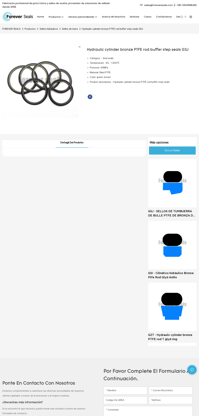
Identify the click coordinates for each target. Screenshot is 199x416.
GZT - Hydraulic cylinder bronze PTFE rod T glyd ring (170, 337)
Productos (30, 29)
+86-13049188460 (185, 5)
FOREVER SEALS (11, 29)
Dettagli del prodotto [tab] (71, 142)
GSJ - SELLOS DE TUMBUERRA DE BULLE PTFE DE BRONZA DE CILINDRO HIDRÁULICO (171, 214)
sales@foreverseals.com (156, 5)
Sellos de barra (70, 29)
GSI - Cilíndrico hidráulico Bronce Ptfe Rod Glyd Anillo (171, 275)
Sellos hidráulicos (49, 29)
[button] (182, 16)
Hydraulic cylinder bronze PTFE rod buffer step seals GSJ (112, 29)
